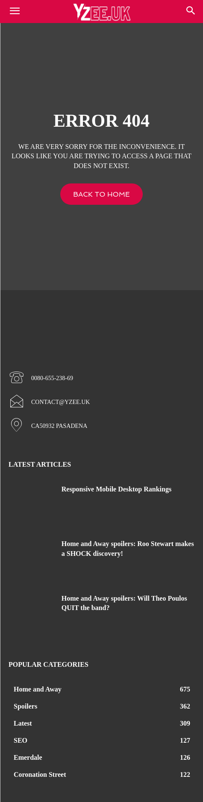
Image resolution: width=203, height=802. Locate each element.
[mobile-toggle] (14, 11)
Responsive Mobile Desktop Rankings (116, 489)
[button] (191, 11)
